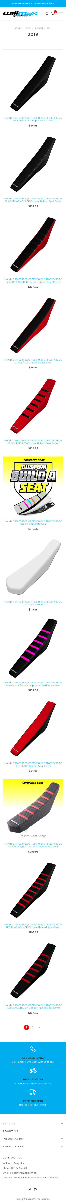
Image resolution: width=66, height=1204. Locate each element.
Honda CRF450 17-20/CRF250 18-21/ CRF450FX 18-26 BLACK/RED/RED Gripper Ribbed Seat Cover (33, 442)
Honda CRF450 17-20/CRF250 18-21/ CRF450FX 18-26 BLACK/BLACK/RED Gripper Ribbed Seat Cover (33, 280)
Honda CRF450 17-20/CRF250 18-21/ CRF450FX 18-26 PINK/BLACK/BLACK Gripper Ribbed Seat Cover (33, 684)
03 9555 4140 (19, 1168)
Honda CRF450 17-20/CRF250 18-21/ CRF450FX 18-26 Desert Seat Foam (33, 603)
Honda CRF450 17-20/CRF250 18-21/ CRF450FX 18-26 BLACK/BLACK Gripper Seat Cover (33, 119)
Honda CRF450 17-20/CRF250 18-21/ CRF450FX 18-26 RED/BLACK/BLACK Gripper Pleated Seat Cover (33, 926)
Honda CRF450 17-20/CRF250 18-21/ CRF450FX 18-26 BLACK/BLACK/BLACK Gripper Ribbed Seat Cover (33, 200)
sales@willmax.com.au (23, 1172)
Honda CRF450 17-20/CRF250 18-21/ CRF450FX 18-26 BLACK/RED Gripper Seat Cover (33, 361)
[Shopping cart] (53, 13)
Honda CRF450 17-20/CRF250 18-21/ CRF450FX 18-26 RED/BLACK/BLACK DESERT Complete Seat (33, 845)
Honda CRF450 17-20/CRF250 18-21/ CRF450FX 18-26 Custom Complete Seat (33, 522)
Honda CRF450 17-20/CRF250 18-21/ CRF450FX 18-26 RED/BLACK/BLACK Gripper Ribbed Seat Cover (33, 1006)
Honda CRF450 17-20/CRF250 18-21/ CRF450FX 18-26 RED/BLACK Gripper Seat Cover (33, 764)
